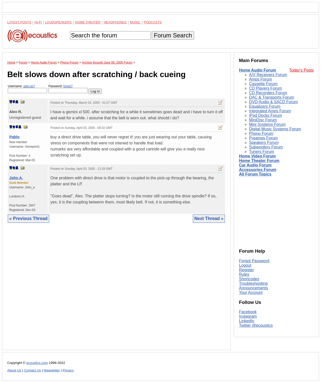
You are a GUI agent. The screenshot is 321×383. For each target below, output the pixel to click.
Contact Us (32, 370)
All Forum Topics (255, 174)
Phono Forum (261, 133)
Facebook (248, 312)
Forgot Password (254, 261)
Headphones (115, 22)
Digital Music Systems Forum (275, 129)
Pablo (14, 137)
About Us (14, 370)
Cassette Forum (263, 84)
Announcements (253, 288)
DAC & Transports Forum (271, 97)
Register (246, 270)
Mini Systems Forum (267, 124)
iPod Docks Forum (265, 115)
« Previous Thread (28, 218)
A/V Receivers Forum (268, 75)
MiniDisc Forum (263, 120)
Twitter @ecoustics (256, 325)
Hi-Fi (38, 22)
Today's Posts (301, 70)
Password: (68, 88)
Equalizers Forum (264, 106)
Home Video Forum (257, 156)
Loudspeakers (58, 22)
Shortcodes (249, 279)
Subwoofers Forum (266, 147)
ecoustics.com (37, 363)
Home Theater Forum (259, 160)
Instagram (248, 316)
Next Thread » (208, 218)
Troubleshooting (253, 283)
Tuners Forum (261, 151)
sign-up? (29, 86)
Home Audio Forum (257, 70)
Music (135, 22)
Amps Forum (260, 79)
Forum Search (173, 35)
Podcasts (153, 22)
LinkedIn (246, 321)
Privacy (68, 370)
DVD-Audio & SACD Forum (273, 102)
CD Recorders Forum (268, 93)
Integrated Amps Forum (270, 111)
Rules (244, 274)
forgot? (67, 86)
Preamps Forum (263, 138)
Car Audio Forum (255, 165)
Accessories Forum (257, 170)
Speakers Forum (264, 142)
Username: (27, 88)
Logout (245, 265)
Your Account (251, 292)
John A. (16, 178)
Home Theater (88, 22)
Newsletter (52, 370)
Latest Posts (19, 22)
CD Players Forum (265, 88)
